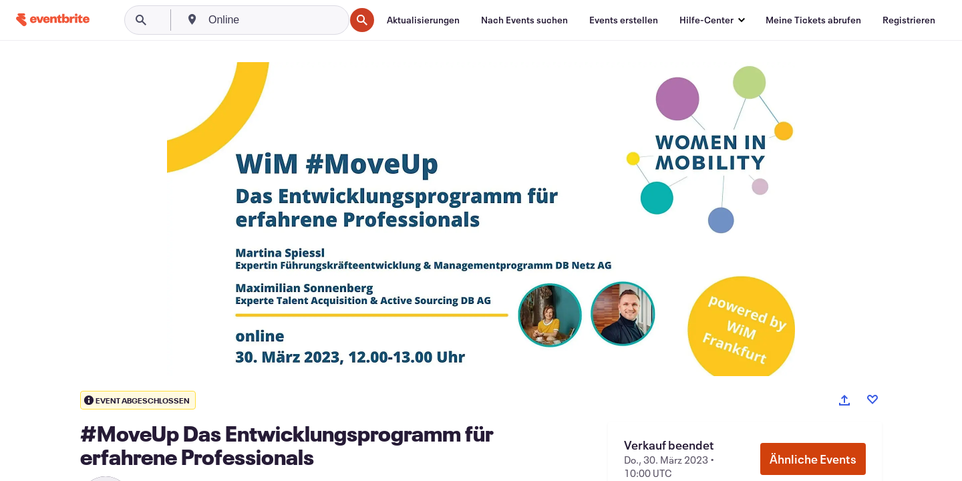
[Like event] (872, 399)
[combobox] (275, 20)
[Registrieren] (909, 20)
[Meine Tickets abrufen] (813, 20)
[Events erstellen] (624, 20)
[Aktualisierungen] (423, 20)
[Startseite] (53, 19)
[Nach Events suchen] (524, 20)
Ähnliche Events (813, 459)
